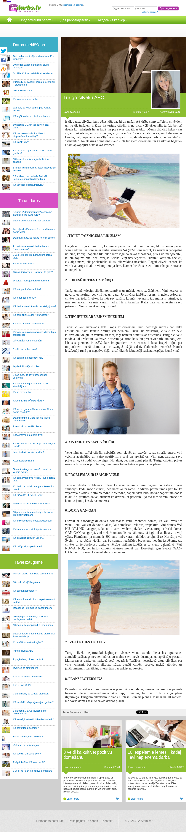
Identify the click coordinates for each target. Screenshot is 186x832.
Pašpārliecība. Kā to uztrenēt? (29, 762)
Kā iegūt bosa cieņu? (24, 297)
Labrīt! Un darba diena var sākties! (31, 220)
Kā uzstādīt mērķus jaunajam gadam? (33, 702)
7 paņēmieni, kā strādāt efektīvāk (31, 693)
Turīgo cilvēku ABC (23, 650)
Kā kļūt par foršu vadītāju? (27, 289)
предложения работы (72, 5)
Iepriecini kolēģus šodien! (26, 366)
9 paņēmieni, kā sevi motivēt (28, 659)
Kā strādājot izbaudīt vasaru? (28, 537)
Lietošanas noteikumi (50, 820)
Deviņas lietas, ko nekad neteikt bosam (34, 237)
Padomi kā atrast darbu (25, 99)
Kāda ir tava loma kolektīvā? (28, 435)
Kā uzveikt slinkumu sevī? (27, 753)
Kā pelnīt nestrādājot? (24, 590)
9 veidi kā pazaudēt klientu (27, 426)
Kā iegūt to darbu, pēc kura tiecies (31, 116)
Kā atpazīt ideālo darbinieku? (28, 323)
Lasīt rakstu (73, 798)
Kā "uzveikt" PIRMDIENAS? (28, 495)
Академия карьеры (112, 20)
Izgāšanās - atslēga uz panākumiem (32, 607)
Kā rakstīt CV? (21, 142)
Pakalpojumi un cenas (83, 820)
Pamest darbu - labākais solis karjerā (33, 573)
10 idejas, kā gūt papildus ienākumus (33, 625)
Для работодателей (75, 20)
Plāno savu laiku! (22, 392)
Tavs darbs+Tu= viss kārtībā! (28, 452)
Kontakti (107, 820)
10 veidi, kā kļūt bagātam (26, 582)
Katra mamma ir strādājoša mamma (32, 529)
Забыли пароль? (150, 12)
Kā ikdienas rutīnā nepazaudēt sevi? (32, 520)
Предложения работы (36, 20)
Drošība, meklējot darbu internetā (31, 280)
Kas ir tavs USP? (22, 685)
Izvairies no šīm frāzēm (25, 667)
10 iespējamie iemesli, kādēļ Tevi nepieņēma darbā (30, 618)
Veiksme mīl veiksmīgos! (26, 745)
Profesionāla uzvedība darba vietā (31, 503)
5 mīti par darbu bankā (25, 349)
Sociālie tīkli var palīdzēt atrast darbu (32, 73)
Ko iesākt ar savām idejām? (28, 642)
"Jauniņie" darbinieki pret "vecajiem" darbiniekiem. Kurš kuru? (32, 213)
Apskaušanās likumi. (24, 460)
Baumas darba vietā (24, 263)
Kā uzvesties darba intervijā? (28, 184)
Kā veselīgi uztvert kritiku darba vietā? (33, 719)
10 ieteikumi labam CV (25, 90)
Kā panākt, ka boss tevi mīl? (28, 357)
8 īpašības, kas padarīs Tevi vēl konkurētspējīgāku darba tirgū (30, 177)
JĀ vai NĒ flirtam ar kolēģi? (27, 340)
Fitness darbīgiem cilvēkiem (28, 736)
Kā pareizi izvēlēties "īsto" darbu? (31, 314)
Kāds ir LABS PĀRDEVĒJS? (28, 400)
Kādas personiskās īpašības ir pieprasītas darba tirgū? (29, 135)
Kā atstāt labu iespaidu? (26, 728)
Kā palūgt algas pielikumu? (27, 546)
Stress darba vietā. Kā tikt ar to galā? (33, 272)
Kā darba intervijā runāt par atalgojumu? (34, 306)
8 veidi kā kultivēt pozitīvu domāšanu (32, 770)
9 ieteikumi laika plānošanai (28, 676)
